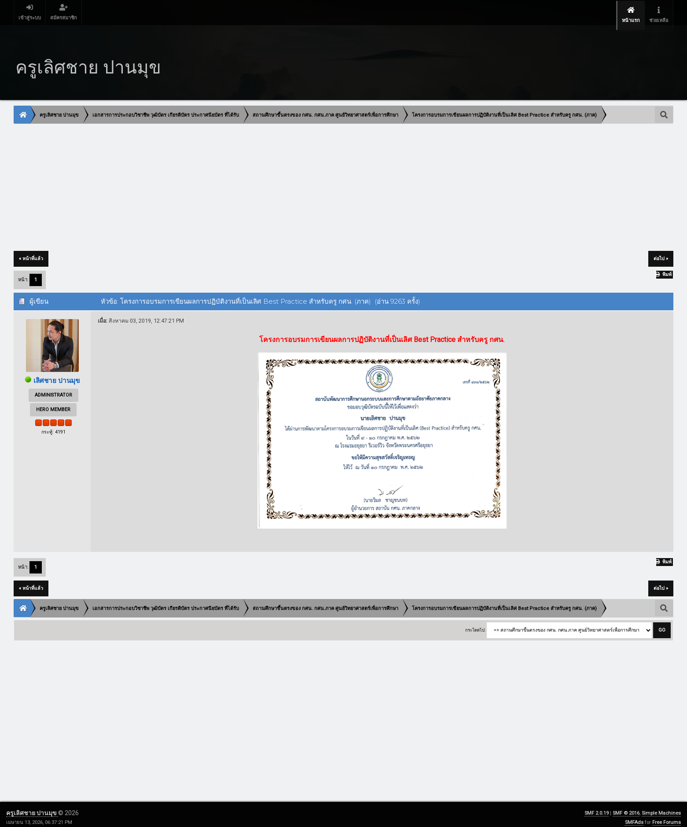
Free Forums (666, 816)
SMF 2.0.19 (596, 807)
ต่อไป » (661, 252)
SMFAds (634, 816)
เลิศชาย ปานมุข (57, 374)
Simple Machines (661, 807)
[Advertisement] (278, 181)
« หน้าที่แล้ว (31, 252)
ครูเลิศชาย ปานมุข (32, 806)
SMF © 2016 (626, 807)
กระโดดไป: (475, 623)
